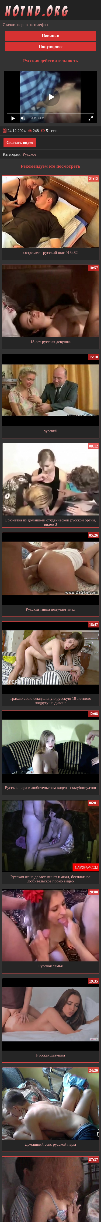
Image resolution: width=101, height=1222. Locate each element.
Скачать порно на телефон (25, 24)
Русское (29, 154)
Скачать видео (19, 142)
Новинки (51, 35)
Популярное (50, 46)
